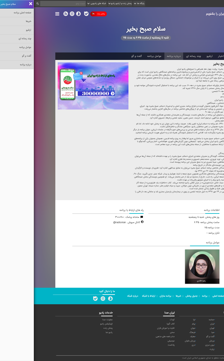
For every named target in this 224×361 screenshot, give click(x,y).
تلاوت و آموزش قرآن (132, 328)
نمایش (197, 341)
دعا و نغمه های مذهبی (131, 336)
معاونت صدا (74, 320)
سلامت (196, 332)
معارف (158, 336)
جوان (159, 328)
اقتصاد (197, 324)
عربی (198, 345)
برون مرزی (175, 345)
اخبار (187, 56)
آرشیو (176, 56)
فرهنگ (158, 332)
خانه (197, 56)
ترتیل (197, 328)
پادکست (137, 345)
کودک (138, 320)
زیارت (178, 349)
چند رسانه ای (159, 56)
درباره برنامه (140, 56)
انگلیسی (196, 349)
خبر (198, 320)
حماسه (177, 320)
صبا (179, 332)
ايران (178, 324)
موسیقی (137, 341)
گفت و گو (102, 56)
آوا (160, 320)
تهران (178, 328)
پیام (159, 324)
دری (159, 345)
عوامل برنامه (120, 56)
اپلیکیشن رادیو (72, 324)
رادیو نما (75, 332)
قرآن (198, 336)
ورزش (177, 341)
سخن (138, 332)
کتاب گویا (137, 324)
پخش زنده (64, 14)
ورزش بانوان (156, 341)
